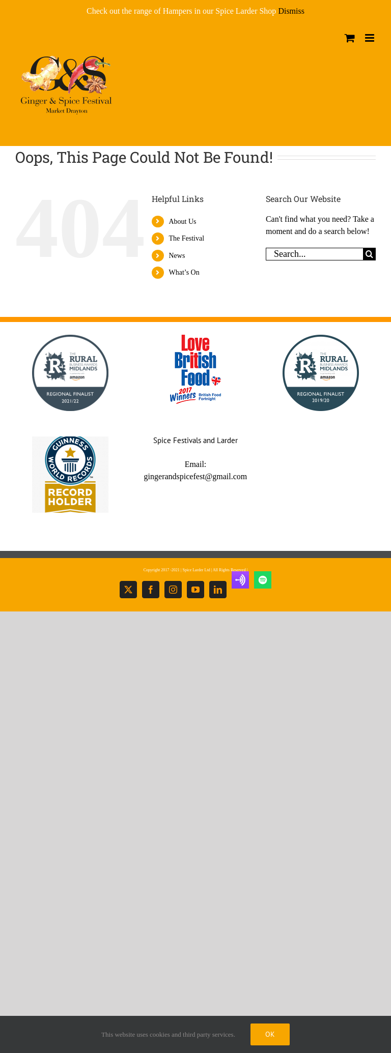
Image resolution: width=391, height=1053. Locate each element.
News (177, 255)
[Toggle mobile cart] (350, 38)
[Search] (369, 254)
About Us (182, 221)
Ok (270, 1034)
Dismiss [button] (291, 11)
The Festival (186, 238)
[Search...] (314, 254)
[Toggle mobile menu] (370, 38)
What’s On (184, 272)
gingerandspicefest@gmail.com (195, 476)
